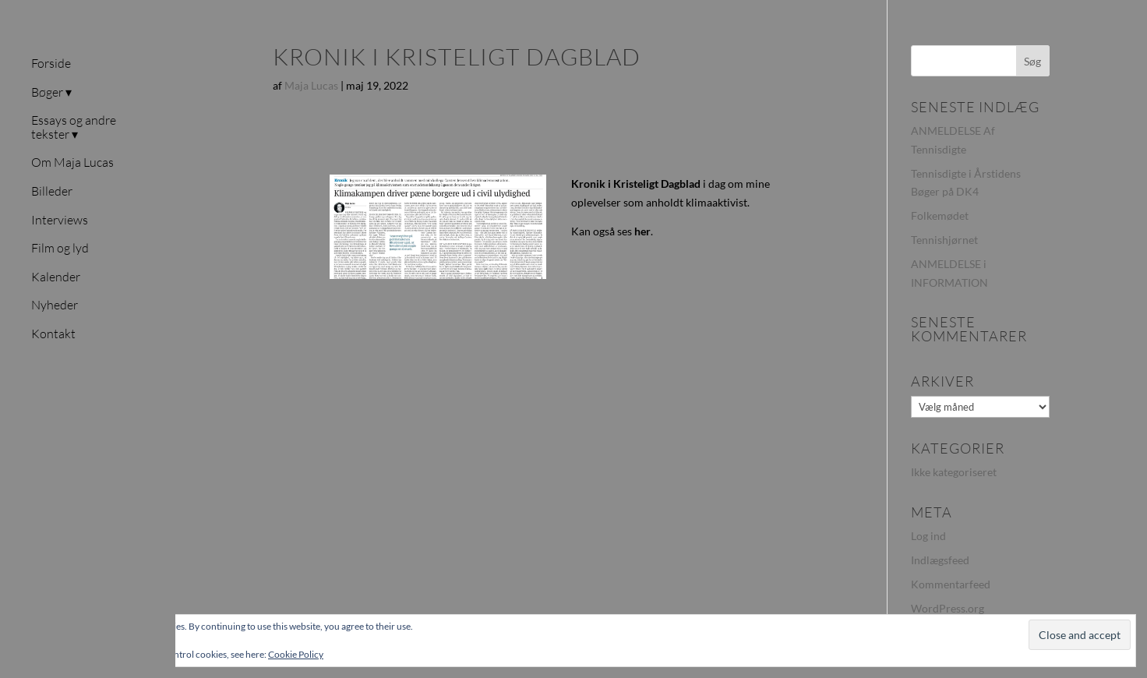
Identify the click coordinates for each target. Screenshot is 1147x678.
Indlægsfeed (940, 560)
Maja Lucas (311, 85)
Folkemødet (940, 215)
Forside (51, 64)
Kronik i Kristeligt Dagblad (636, 183)
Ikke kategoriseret (954, 471)
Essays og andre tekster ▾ (73, 128)
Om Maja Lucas (72, 163)
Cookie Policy (295, 654)
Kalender (55, 277)
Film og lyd (60, 249)
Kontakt (53, 334)
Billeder (51, 192)
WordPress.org (947, 608)
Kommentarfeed (950, 584)
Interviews (59, 221)
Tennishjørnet (944, 239)
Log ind (928, 535)
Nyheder (54, 305)
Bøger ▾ (51, 93)
